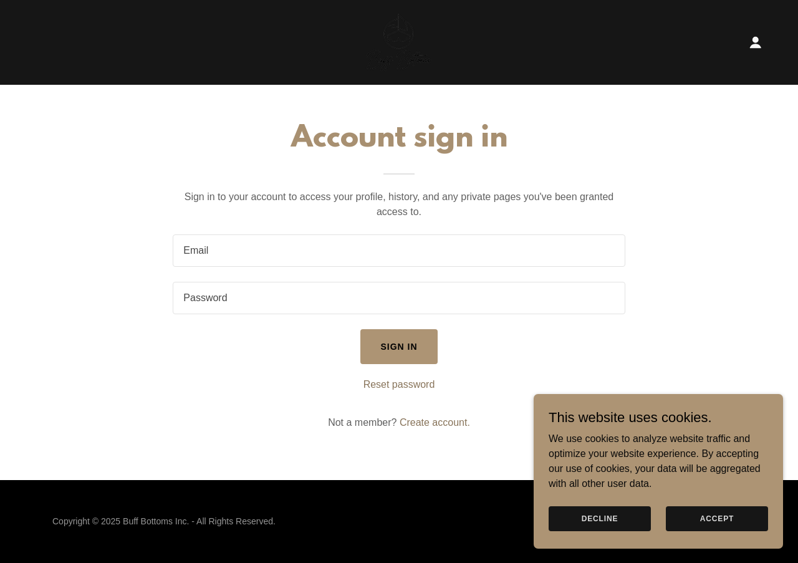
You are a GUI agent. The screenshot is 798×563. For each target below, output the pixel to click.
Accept (717, 518)
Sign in (398, 347)
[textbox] (399, 250)
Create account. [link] (435, 422)
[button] (755, 42)
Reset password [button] (399, 384)
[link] (399, 41)
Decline (600, 518)
